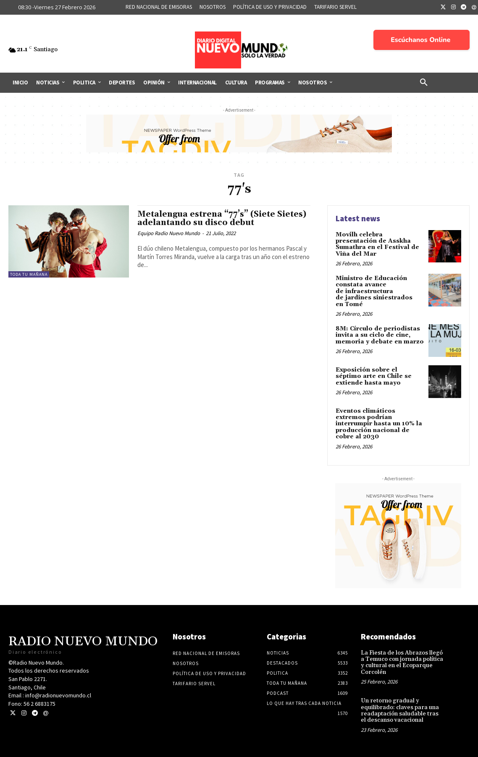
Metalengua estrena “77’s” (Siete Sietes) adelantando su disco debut (221, 218)
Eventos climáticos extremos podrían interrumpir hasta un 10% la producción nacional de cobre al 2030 (379, 424)
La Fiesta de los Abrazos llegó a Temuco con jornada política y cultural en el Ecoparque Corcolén (402, 662)
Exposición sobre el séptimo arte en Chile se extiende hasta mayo (374, 376)
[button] (424, 83)
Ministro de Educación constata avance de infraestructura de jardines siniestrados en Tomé (374, 291)
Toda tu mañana (28, 274)
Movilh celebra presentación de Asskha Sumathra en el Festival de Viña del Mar (377, 244)
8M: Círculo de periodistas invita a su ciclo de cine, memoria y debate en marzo (380, 335)
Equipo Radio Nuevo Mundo (168, 233)
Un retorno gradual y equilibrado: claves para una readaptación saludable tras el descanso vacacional (400, 710)
